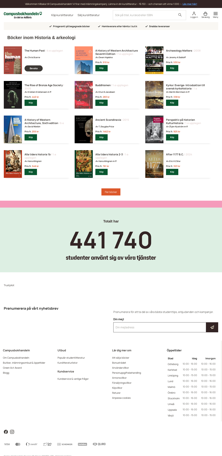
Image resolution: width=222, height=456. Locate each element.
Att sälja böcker (120, 357)
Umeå (171, 404)
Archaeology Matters (179, 50)
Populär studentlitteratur (71, 357)
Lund (170, 381)
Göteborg (173, 364)
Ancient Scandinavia (108, 120)
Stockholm (174, 398)
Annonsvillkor (119, 377)
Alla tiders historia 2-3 (109, 154)
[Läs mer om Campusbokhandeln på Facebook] (6, 431)
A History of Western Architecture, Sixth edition (41, 121)
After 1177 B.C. (175, 154)
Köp (101, 68)
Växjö (171, 415)
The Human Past (35, 50)
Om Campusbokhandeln (16, 357)
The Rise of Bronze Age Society (44, 85)
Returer (116, 392)
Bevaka (34, 68)
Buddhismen (103, 85)
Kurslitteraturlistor (68, 362)
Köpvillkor (117, 387)
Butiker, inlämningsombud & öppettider (24, 362)
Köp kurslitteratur (62, 15)
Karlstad (172, 369)
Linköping (173, 375)
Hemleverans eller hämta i (117, 26)
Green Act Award (12, 367)
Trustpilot (9, 285)
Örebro (171, 392)
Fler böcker (111, 192)
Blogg (6, 372)
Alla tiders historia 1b (38, 154)
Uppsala (172, 409)
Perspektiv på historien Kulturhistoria (180, 121)
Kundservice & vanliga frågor (73, 378)
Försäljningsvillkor (121, 382)
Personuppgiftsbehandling (126, 372)
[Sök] (180, 15)
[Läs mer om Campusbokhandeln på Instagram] (12, 431)
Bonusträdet (119, 362)
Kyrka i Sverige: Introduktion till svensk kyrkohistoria (185, 86)
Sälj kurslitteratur (89, 15)
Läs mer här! (190, 4)
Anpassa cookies (121, 397)
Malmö (171, 387)
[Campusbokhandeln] (23, 14)
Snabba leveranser (157, 26)
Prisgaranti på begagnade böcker (69, 26)
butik (134, 26)
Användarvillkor (120, 367)
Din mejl (165, 324)
